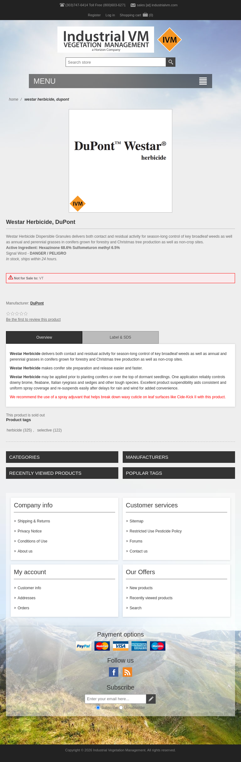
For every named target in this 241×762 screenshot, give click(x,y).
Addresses (26, 598)
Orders (23, 608)
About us (25, 551)
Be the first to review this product (33, 319)
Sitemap (136, 521)
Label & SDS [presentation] (120, 337)
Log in (110, 15)
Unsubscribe (134, 708)
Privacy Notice (30, 531)
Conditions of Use (32, 541)
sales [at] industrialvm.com (157, 5)
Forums (136, 541)
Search (136, 608)
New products (141, 588)
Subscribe (109, 708)
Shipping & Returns (34, 521)
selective (44, 430)
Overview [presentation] (44, 337)
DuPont (37, 303)
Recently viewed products (151, 598)
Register (94, 15)
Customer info (29, 588)
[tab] (44, 337)
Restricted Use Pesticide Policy (156, 531)
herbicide (14, 430)
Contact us (138, 551)
